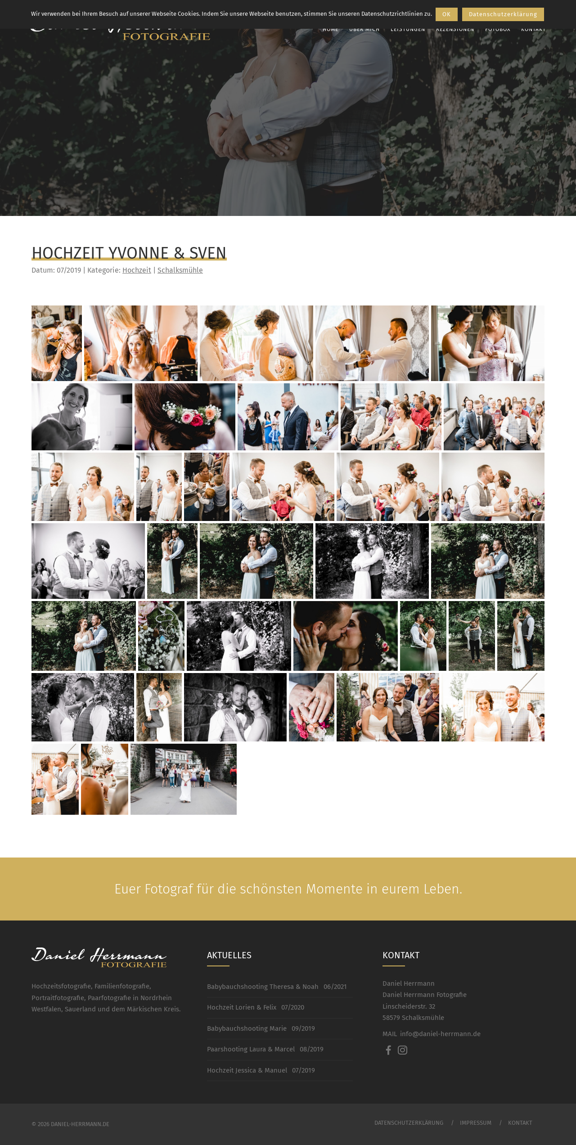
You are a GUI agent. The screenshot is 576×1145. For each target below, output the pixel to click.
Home (327, 29)
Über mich (361, 29)
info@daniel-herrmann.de (440, 1034)
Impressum (475, 1122)
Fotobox (494, 29)
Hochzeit (136, 270)
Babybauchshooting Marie (247, 1028)
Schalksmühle (180, 270)
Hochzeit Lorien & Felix (241, 1007)
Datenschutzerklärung (408, 1122)
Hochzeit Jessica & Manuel (247, 1070)
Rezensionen (452, 29)
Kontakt (530, 29)
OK (446, 14)
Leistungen (404, 29)
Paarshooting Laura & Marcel (251, 1049)
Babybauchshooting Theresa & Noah (263, 987)
